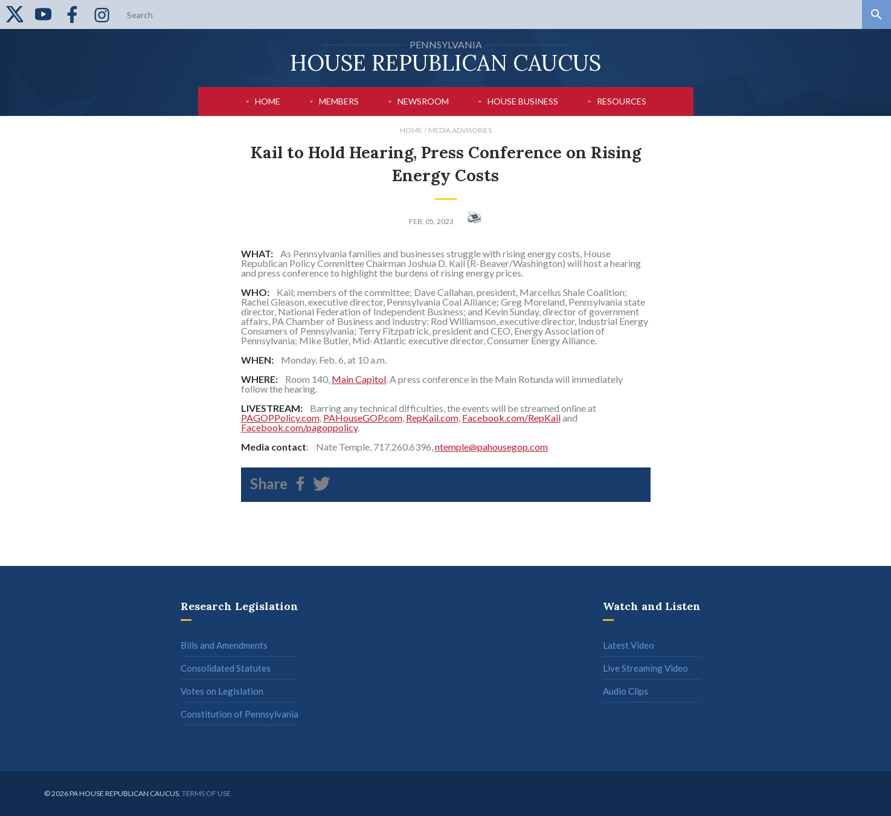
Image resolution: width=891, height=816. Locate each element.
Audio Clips (625, 691)
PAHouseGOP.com (362, 417)
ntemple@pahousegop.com (491, 446)
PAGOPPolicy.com (280, 417)
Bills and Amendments (224, 645)
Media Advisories (460, 130)
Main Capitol (359, 379)
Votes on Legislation (222, 691)
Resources (621, 101)
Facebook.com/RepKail (511, 417)
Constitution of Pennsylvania (239, 713)
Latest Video (628, 645)
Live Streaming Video (645, 668)
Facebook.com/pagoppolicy (299, 427)
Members (339, 101)
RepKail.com (432, 417)
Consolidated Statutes (226, 668)
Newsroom (423, 101)
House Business (522, 101)
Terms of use (206, 793)
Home (267, 101)
